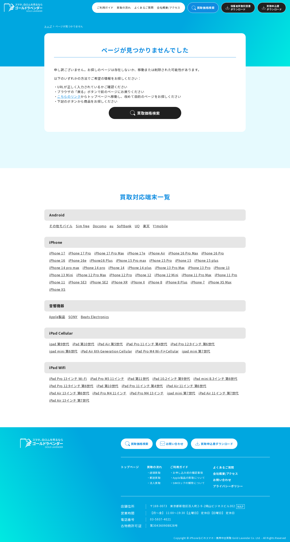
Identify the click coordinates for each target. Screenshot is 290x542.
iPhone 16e (77, 260)
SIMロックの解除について (189, 483)
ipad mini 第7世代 (196, 351)
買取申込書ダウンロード (272, 7)
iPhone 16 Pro (212, 253)
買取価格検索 (203, 8)
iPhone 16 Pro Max (183, 253)
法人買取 (155, 483)
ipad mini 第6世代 (63, 351)
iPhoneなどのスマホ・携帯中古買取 (210, 538)
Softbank (124, 225)
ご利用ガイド (105, 7)
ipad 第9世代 (59, 343)
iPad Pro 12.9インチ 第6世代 (193, 343)
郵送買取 (155, 478)
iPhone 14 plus (140, 267)
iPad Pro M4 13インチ (147, 393)
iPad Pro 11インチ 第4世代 (146, 343)
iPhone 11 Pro (226, 274)
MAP (240, 507)
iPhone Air (156, 253)
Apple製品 (57, 316)
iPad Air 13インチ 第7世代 (69, 400)
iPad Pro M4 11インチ (109, 393)
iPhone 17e (136, 253)
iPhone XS (57, 289)
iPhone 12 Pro (120, 274)
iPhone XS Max (219, 282)
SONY (73, 316)
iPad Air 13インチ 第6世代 (69, 393)
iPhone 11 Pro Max (196, 274)
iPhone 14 (116, 267)
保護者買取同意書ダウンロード (238, 7)
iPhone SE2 (99, 282)
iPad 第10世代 (83, 343)
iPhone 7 (198, 282)
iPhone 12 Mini (166, 274)
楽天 (146, 225)
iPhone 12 (143, 274)
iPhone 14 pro (94, 267)
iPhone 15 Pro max (131, 260)
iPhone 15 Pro (160, 260)
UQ (137, 225)
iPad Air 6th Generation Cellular (106, 351)
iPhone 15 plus (206, 260)
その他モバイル (60, 225)
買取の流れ (124, 7)
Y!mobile (160, 225)
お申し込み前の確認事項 (188, 473)
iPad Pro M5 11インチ (107, 378)
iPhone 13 (222, 267)
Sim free (82, 225)
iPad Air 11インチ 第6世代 (186, 385)
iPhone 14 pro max (64, 267)
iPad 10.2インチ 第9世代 (171, 378)
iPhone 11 (57, 282)
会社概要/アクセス (168, 7)
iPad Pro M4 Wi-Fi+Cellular (157, 351)
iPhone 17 (57, 253)
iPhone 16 (57, 260)
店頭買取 (155, 473)
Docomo (100, 225)
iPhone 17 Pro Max (109, 253)
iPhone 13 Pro (199, 267)
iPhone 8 (155, 282)
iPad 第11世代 (138, 378)
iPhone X (138, 282)
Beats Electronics (95, 316)
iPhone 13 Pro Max (170, 267)
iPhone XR (119, 282)
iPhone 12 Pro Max (91, 274)
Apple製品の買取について (189, 478)
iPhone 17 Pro (79, 253)
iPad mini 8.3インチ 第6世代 (215, 378)
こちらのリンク (69, 96)
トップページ (130, 467)
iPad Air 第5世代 (110, 343)
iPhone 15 (183, 260)
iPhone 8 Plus (176, 282)
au (111, 225)
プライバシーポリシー (228, 486)
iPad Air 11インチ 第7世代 (219, 393)
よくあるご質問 (144, 7)
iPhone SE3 (77, 282)
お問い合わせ (171, 443)
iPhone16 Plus (101, 260)
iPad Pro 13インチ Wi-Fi (68, 378)
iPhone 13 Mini (61, 274)
